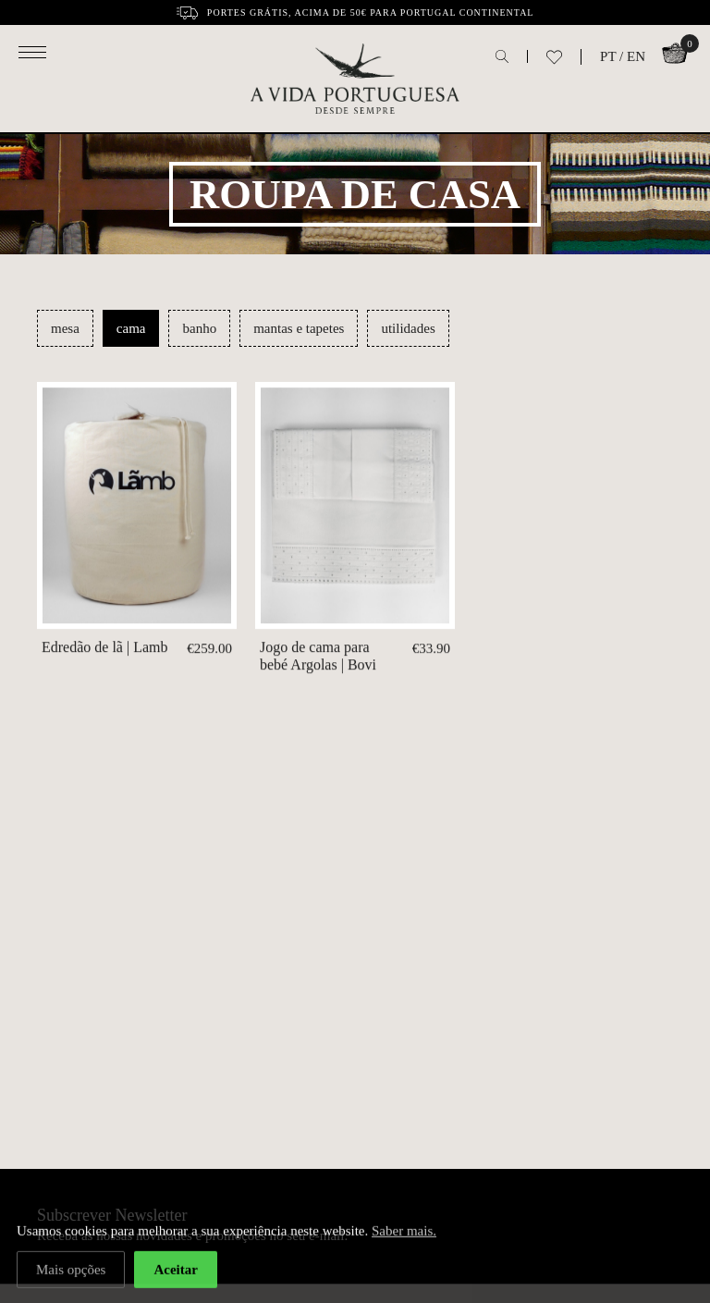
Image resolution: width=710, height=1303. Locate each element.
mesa (65, 328)
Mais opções (70, 1271)
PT (608, 56)
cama (131, 328)
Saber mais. (404, 1232)
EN (636, 56)
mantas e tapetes (298, 328)
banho (199, 328)
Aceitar (175, 1271)
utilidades (408, 328)
